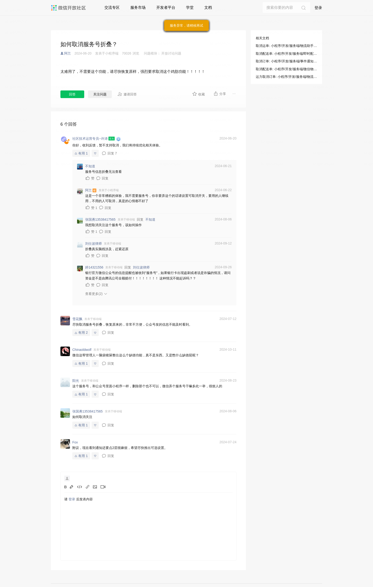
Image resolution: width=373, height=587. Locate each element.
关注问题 (100, 94)
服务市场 (138, 7)
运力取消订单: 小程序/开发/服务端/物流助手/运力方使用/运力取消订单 (286, 77)
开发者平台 (165, 7)
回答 (72, 94)
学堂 (190, 7)
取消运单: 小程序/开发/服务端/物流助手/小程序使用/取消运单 (286, 46)
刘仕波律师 (141, 267)
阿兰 (67, 53)
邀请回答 (127, 94)
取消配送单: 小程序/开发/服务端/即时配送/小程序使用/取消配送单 (286, 53)
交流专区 (112, 7)
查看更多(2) (94, 294)
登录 (318, 8)
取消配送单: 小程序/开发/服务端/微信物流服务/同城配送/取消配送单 (286, 69)
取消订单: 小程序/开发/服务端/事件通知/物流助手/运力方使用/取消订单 (286, 61)
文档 (208, 7)
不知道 (150, 219)
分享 (219, 93)
